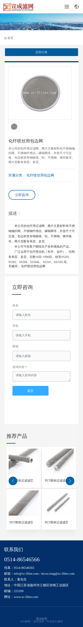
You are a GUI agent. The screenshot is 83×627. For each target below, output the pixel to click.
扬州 (60, 621)
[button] (13, 481)
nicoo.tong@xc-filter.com (58, 573)
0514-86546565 (24, 567)
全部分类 (41, 52)
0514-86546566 (22, 559)
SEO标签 (26, 621)
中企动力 (52, 621)
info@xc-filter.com (26, 573)
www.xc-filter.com (26, 597)
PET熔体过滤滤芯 (21, 480)
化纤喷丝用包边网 (40, 175)
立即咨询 (22, 195)
